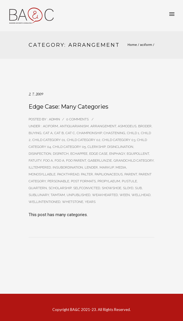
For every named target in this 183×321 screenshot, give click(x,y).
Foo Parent (76, 160)
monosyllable (42, 174)
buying (35, 133)
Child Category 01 (48, 140)
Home (132, 45)
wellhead (141, 195)
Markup (107, 167)
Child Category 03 (118, 140)
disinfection (40, 154)
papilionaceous (109, 174)
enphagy (117, 154)
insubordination (68, 167)
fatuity (35, 160)
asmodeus (127, 126)
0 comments (77, 119)
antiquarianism (74, 126)
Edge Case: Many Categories (68, 106)
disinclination (120, 147)
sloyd (128, 188)
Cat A (48, 133)
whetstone (72, 202)
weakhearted (105, 195)
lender (91, 167)
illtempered (40, 167)
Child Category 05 (69, 147)
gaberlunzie (100, 160)
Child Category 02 (83, 140)
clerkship (96, 147)
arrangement (103, 126)
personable (58, 181)
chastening (114, 133)
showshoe (111, 188)
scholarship (60, 188)
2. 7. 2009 (36, 94)
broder (145, 126)
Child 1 (133, 133)
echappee (78, 154)
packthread (68, 174)
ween (125, 195)
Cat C (70, 133)
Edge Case (98, 154)
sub (138, 188)
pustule (129, 181)
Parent (130, 174)
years (90, 202)
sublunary (39, 195)
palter (87, 174)
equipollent (138, 154)
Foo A (48, 160)
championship (89, 133)
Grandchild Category (134, 160)
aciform (146, 45)
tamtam (58, 195)
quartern (38, 188)
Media (121, 167)
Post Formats (83, 181)
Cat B (59, 133)
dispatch (61, 154)
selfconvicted (86, 188)
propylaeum (109, 181)
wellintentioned (44, 202)
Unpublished (78, 195)
